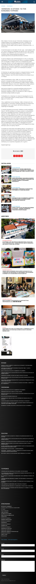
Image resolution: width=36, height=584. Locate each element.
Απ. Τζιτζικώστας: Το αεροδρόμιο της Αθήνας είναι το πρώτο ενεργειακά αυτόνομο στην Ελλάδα (17, 476)
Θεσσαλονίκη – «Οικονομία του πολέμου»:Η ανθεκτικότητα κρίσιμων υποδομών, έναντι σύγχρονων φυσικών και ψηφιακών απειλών (17, 451)
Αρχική (3, 6)
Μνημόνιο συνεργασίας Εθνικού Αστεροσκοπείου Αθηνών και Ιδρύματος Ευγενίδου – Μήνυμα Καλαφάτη (16, 444)
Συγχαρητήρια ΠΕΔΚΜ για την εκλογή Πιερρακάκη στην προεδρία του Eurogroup (15, 400)
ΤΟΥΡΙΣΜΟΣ (10, 6)
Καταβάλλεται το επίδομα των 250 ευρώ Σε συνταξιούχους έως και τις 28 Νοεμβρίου (16, 405)
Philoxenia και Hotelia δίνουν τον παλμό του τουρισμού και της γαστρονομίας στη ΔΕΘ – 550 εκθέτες (17, 482)
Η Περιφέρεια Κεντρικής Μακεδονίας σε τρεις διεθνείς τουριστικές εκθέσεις (14, 471)
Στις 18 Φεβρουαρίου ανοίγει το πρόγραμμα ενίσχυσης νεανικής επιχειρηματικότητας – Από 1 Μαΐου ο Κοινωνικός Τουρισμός (17, 473)
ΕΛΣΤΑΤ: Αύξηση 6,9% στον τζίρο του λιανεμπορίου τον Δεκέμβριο (13, 370)
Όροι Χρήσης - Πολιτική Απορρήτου (9, 539)
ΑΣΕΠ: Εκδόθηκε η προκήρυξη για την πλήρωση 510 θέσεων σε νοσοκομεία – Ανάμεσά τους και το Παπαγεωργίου (17, 383)
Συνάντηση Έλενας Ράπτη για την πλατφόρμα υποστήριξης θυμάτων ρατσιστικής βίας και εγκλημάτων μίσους (17, 373)
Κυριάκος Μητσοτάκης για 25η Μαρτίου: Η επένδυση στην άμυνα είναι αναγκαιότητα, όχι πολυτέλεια (17, 436)
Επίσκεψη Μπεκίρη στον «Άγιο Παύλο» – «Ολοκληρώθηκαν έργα (12, 448)
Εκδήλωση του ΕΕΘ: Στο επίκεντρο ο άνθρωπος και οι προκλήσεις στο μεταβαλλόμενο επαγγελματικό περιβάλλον (23, 199)
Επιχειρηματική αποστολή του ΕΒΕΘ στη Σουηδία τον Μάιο (11, 391)
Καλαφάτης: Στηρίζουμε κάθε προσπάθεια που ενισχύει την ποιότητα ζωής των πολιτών (17, 441)
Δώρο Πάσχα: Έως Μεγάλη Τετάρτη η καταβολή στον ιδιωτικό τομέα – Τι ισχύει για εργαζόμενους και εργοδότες (15, 368)
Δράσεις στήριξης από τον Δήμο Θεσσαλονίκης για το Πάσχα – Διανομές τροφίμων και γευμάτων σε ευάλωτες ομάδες (23, 208)
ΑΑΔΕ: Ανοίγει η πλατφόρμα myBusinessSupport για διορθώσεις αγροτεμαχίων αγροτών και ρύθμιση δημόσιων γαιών (17, 380)
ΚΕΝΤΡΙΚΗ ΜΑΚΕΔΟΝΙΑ (16, 167)
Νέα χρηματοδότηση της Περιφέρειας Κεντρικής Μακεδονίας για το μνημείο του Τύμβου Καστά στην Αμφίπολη (17, 488)
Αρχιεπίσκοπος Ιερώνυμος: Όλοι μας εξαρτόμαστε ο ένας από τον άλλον (14, 375)
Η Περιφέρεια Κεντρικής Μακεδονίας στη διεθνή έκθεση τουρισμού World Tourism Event (17, 485)
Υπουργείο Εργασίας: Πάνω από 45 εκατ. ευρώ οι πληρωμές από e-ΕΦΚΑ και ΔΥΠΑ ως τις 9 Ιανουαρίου (16, 398)
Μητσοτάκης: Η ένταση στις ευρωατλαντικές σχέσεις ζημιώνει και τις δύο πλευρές (16, 453)
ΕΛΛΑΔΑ (13, 196)
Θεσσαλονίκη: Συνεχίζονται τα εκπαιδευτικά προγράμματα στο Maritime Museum (22, 189)
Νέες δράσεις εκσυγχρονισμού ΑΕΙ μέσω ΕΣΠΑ (9, 396)
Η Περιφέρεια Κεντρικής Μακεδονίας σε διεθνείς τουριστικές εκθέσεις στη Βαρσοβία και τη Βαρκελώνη (17, 479)
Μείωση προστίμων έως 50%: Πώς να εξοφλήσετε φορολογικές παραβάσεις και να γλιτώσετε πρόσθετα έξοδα (17, 378)
